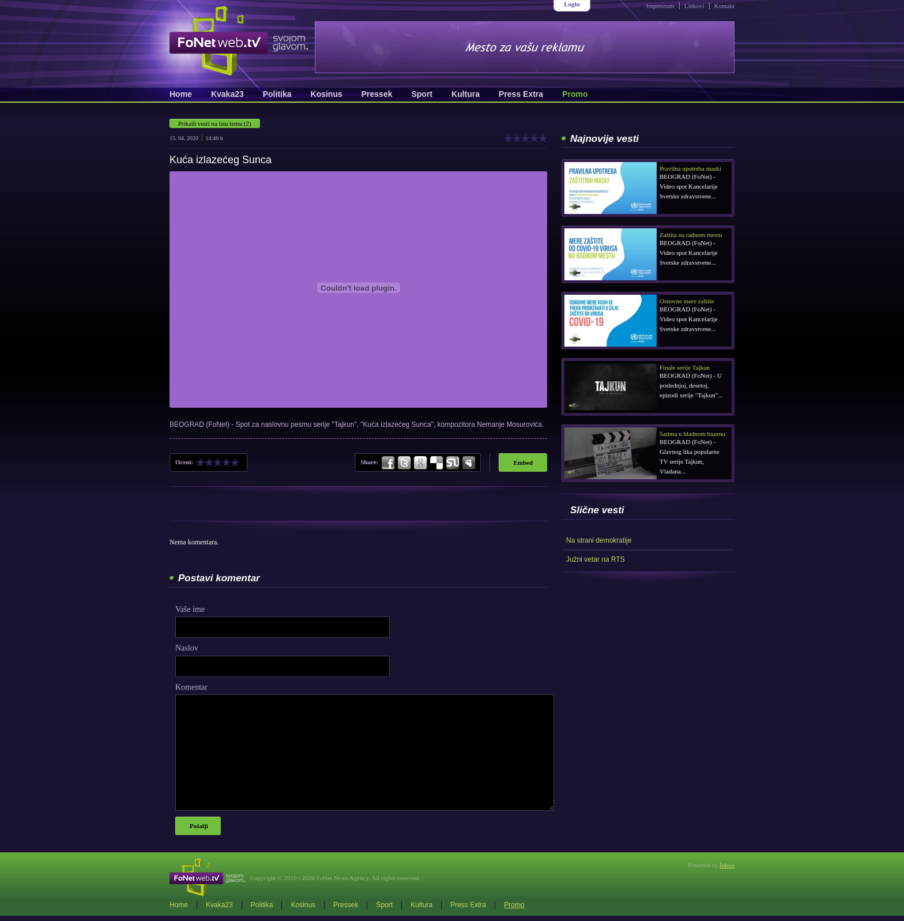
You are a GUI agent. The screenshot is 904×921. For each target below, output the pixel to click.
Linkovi (694, 5)
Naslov (186, 648)
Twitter (404, 463)
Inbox (727, 865)
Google (420, 463)
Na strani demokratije (598, 540)
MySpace (468, 463)
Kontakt (724, 5)
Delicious (436, 463)
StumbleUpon (453, 463)
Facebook (388, 463)
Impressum (660, 5)
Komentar (191, 687)
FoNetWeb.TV (239, 41)
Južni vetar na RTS (595, 559)
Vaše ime (190, 609)
